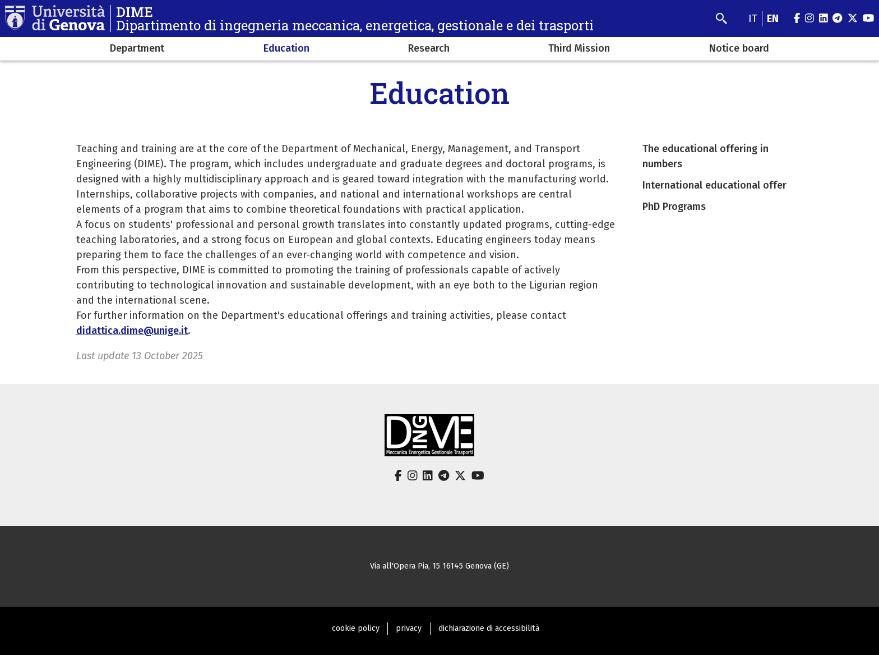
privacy (409, 628)
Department (137, 48)
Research (429, 48)
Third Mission (579, 48)
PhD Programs (674, 206)
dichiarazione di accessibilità (488, 628)
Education (286, 48)
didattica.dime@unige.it (132, 330)
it (752, 18)
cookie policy (356, 628)
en (773, 18)
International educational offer (714, 185)
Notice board (739, 48)
